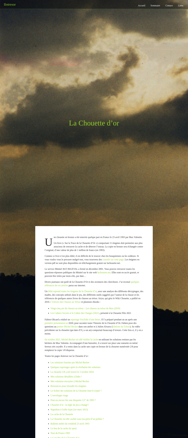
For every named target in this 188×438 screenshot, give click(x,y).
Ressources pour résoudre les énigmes (68, 386)
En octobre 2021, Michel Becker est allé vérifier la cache (71, 339)
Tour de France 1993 (60, 433)
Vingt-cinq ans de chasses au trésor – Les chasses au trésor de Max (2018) (85, 308)
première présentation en (56, 323)
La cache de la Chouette (62, 414)
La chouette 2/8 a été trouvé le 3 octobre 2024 (72, 372)
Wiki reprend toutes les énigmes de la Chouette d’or (72, 291)
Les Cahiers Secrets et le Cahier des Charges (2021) (75, 313)
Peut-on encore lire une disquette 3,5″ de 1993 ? (73, 400)
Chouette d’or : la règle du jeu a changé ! (70, 405)
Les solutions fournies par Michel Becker (70, 362)
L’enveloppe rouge (59, 395)
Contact (169, 5)
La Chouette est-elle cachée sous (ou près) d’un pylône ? (77, 419)
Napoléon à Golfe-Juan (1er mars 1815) (69, 409)
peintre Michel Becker (67, 326)
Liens (180, 5)
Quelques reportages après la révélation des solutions (75, 367)
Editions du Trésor (121, 326)
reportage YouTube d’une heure (85, 319)
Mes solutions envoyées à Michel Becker (70, 381)
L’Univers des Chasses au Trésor (65, 302)
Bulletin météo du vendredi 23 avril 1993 (70, 423)
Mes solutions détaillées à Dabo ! (66, 376)
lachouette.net (103, 272)
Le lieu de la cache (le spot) (64, 428)
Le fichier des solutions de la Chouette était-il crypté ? (76, 390)
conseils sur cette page (113, 259)
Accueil (141, 5)
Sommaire (155, 5)
